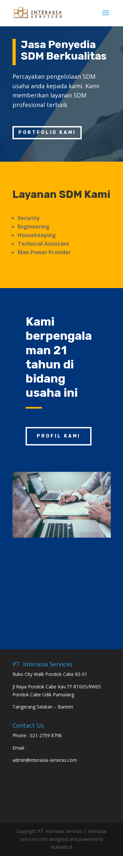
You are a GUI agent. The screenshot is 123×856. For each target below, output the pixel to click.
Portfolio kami (47, 132)
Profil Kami (58, 436)
